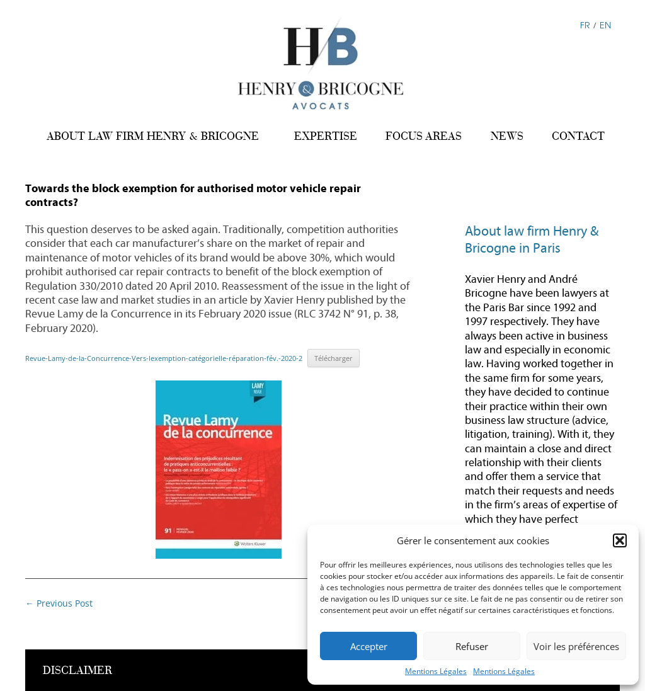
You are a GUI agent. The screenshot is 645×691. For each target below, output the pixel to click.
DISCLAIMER (77, 671)
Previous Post (59, 603)
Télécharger (333, 358)
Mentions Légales (436, 671)
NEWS (507, 136)
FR (585, 25)
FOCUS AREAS (423, 136)
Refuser (471, 646)
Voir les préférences (576, 646)
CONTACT (578, 136)
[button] (620, 540)
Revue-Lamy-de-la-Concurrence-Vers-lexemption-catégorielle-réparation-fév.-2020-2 (163, 358)
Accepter (368, 646)
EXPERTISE (325, 136)
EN (605, 25)
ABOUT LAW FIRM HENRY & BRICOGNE (153, 136)
